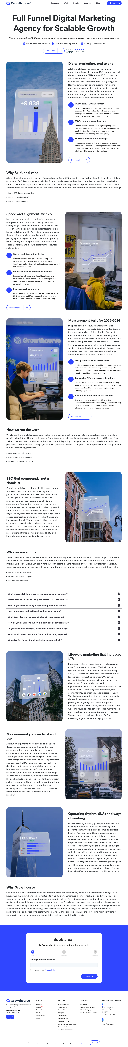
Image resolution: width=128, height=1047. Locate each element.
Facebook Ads (62, 1007)
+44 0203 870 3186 (12, 1012)
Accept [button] (95, 1043)
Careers (38, 1007)
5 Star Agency (80, 52)
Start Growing (84, 1004)
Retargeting (61, 1013)
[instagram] (12, 1017)
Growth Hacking (63, 1018)
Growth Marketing (63, 1021)
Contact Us (39, 1010)
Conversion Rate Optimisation (67, 1024)
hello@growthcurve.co (13, 1010)
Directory (39, 1013)
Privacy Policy (50, 970)
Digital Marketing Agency (88, 1007)
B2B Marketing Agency (87, 1010)
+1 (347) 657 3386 (108, 1024)
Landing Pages (62, 1015)
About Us (39, 1004)
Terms (38, 1018)
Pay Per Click (62, 1010)
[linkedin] (8, 1017)
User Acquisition (63, 1004)
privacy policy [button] (82, 1043)
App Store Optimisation (65, 1030)
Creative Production (64, 1027)
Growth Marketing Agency (88, 1013)
